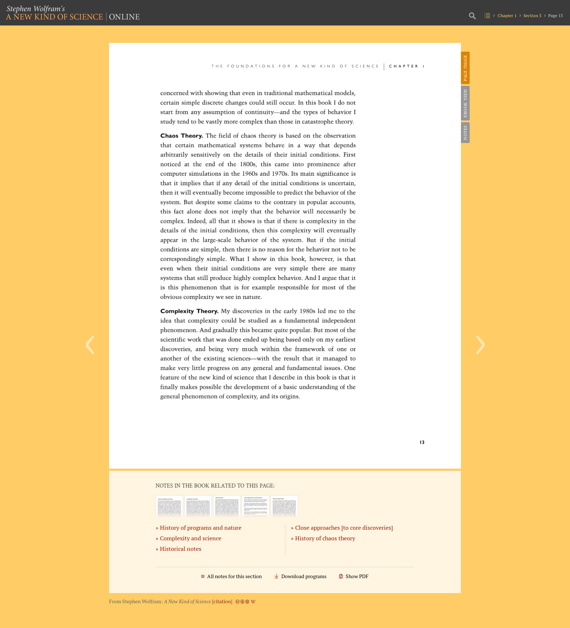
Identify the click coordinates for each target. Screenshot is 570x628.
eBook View (465, 103)
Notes (465, 132)
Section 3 (532, 15)
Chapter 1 (507, 15)
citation (222, 601)
